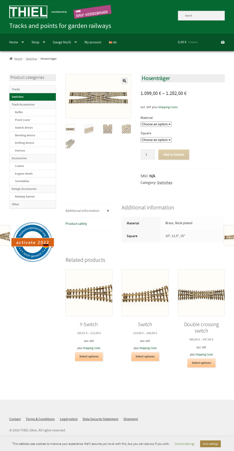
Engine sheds (24, 174)
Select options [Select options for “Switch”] (145, 356)
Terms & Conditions (40, 419)
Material (147, 118)
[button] (124, 80)
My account (92, 42)
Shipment (130, 419)
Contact (15, 419)
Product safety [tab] (76, 224)
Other (15, 204)
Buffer (19, 112)
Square (146, 133)
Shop (35, 42)
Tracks (16, 89)
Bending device (25, 135)
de (113, 42)
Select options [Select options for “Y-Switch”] (89, 356)
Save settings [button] (210, 444)
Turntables (22, 181)
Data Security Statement (100, 419)
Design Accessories (24, 189)
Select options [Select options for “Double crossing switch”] (201, 363)
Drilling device (24, 143)
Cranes (19, 166)
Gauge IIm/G (62, 42)
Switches (31, 59)
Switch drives (24, 128)
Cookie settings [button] (185, 444)
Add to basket (173, 154)
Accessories (19, 158)
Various (20, 150)
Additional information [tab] (82, 211)
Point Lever (22, 120)
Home (13, 42)
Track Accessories (23, 104)
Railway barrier (25, 196)
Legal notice (69, 419)
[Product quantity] (148, 155)
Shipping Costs (168, 107)
